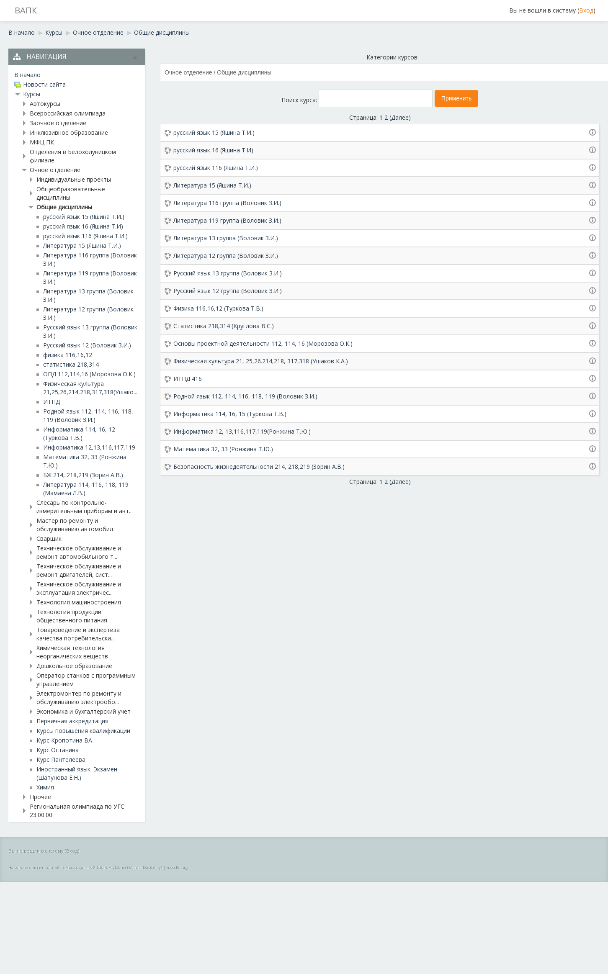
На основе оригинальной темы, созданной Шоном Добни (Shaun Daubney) (85, 867)
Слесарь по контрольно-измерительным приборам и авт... (84, 507)
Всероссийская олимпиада (68, 113)
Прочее (40, 797)
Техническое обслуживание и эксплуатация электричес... (78, 588)
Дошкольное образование (74, 666)
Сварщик (49, 538)
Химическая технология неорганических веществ (72, 652)
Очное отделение (98, 32)
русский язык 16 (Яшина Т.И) (213, 150)
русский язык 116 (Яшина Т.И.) (215, 168)
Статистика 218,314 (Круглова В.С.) (223, 326)
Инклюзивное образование (69, 132)
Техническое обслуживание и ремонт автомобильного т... (78, 552)
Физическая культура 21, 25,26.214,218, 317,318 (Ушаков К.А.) (260, 361)
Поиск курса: (300, 100)
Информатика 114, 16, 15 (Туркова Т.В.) (229, 414)
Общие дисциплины (162, 32)
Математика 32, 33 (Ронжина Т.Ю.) (223, 449)
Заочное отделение (58, 123)
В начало (21, 32)
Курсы (53, 32)
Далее (400, 117)
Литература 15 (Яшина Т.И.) (212, 185)
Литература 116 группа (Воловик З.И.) (227, 203)
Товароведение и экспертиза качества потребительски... (78, 634)
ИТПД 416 (187, 379)
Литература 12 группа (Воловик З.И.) (225, 256)
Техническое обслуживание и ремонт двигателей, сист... (78, 570)
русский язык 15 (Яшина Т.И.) (214, 132)
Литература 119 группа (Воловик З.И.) (227, 220)
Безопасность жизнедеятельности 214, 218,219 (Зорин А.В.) (259, 466)
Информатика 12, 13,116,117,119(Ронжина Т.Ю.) (242, 431)
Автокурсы (45, 104)
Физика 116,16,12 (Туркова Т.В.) (218, 308)
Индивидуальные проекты (73, 179)
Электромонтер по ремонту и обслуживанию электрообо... (78, 697)
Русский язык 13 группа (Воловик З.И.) (227, 273)
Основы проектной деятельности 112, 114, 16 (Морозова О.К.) (263, 343)
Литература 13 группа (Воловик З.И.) (225, 238)
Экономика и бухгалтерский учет (83, 711)
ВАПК (26, 10)
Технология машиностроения (78, 602)
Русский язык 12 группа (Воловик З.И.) (227, 291)
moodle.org (177, 867)
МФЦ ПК (42, 142)
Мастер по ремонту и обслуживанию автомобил (74, 525)
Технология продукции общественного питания (71, 616)
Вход (586, 10)
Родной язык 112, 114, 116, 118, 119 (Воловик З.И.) (245, 396)
